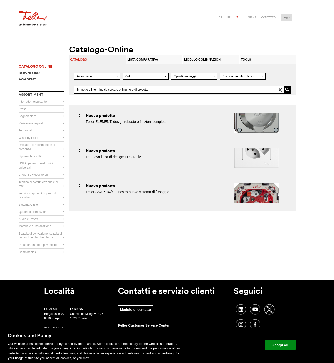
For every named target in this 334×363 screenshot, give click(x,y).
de (220, 17)
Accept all (280, 345)
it (237, 17)
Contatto (268, 17)
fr (229, 17)
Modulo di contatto (135, 310)
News (252, 17)
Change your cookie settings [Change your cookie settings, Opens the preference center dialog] (238, 345)
